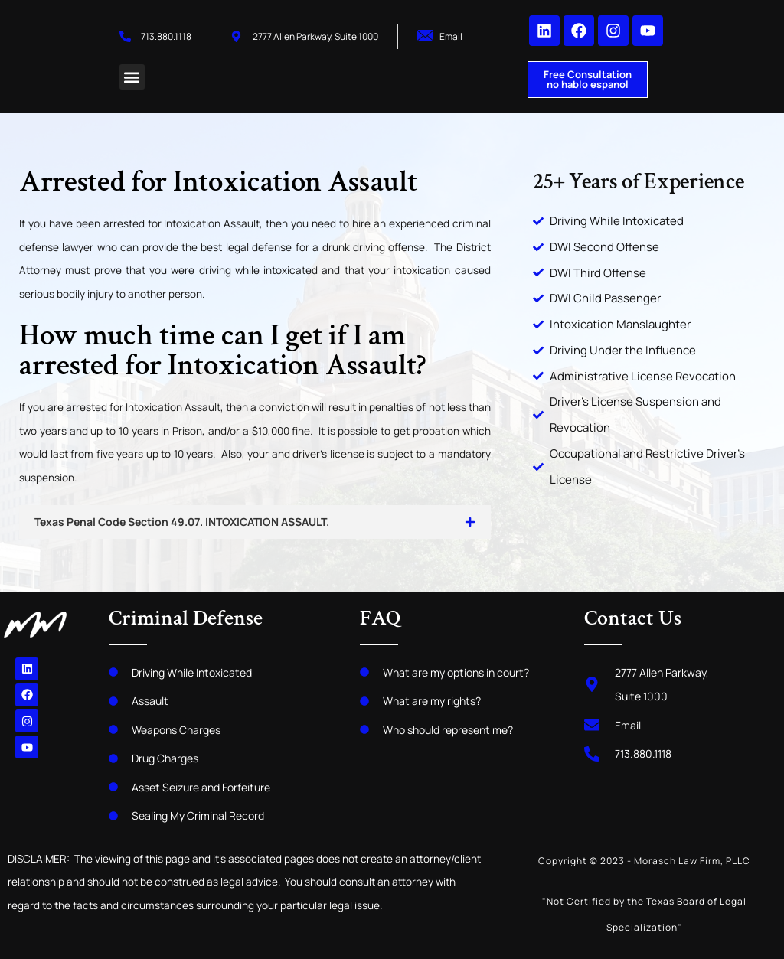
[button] (132, 77)
